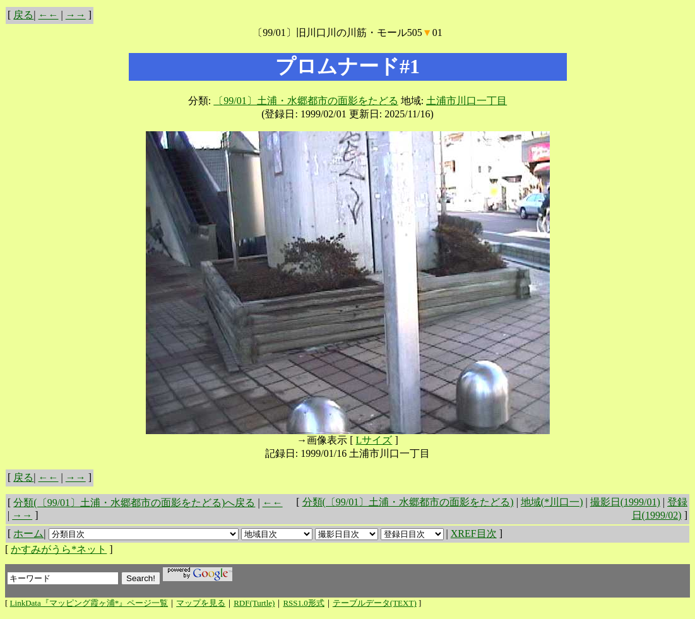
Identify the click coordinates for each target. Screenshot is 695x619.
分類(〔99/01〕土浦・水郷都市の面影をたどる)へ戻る (134, 502)
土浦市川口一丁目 (466, 100)
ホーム (28, 533)
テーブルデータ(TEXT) (375, 603)
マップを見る (200, 603)
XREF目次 (474, 533)
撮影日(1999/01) (625, 502)
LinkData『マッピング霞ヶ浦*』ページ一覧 (89, 603)
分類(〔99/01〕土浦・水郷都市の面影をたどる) (408, 502)
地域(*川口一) (552, 502)
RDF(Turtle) (254, 603)
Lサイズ (374, 440)
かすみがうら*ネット (59, 549)
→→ (76, 14)
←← (49, 14)
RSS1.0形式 (303, 603)
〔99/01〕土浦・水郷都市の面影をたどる (305, 100)
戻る (23, 14)
